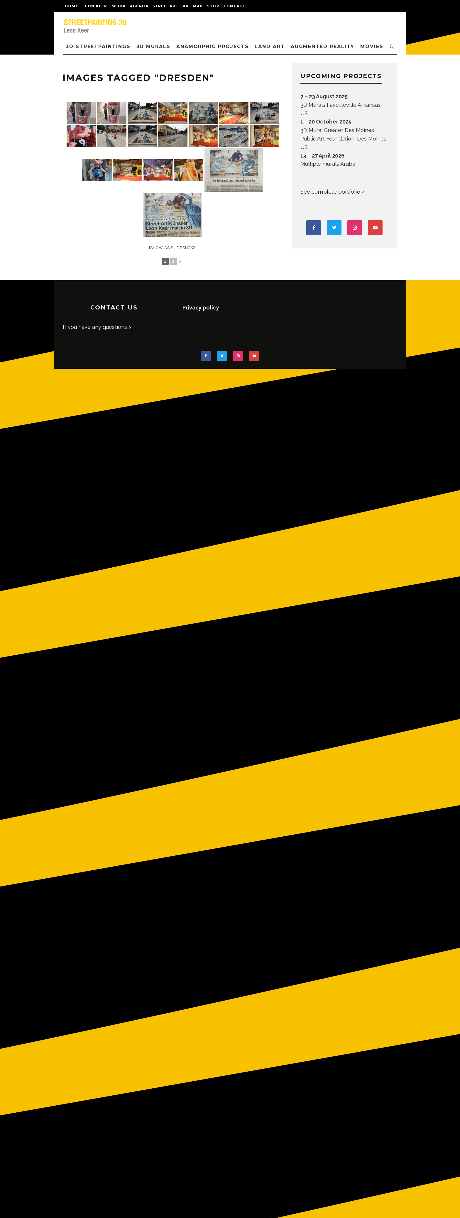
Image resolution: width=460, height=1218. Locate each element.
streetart (166, 6)
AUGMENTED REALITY (323, 46)
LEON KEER (94, 6)
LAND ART (270, 46)
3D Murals (153, 46)
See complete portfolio (330, 192)
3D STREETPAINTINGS (98, 46)
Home (71, 6)
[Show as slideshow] (172, 248)
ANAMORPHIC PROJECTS (212, 46)
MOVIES (371, 46)
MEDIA (118, 6)
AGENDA (139, 6)
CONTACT (234, 6)
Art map (193, 6)
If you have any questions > (97, 327)
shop (213, 6)
